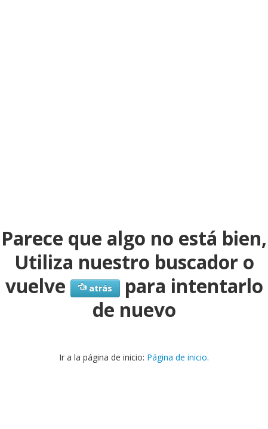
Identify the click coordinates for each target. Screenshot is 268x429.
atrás (95, 288)
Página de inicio (177, 357)
